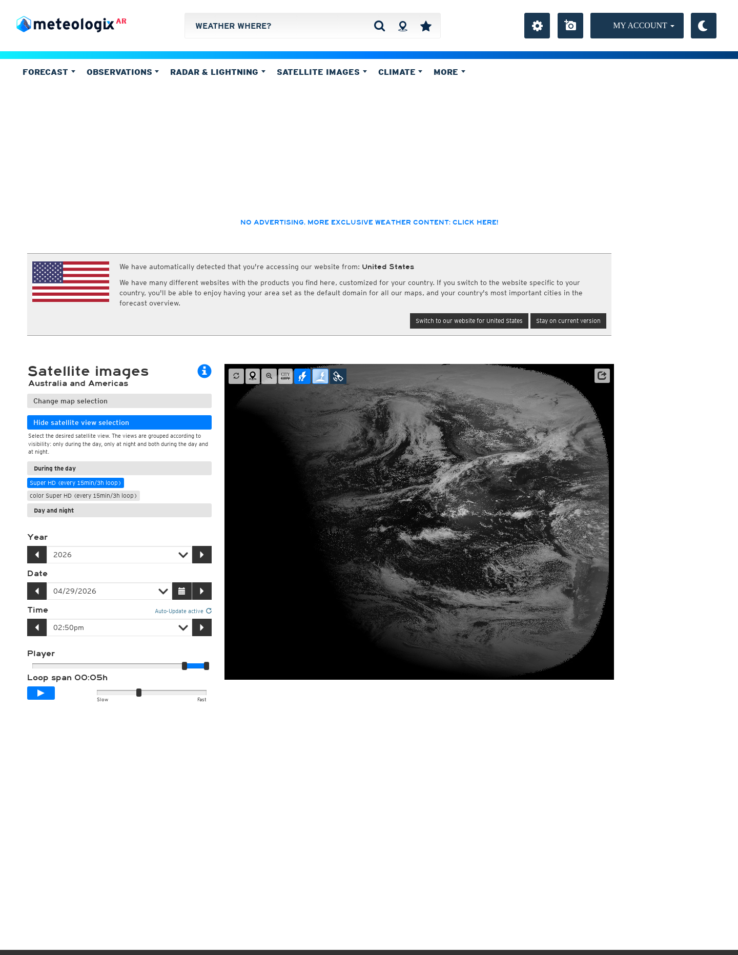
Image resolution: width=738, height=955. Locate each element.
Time (37, 610)
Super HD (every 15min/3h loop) (75, 482)
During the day (55, 468)
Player (41, 653)
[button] (602, 376)
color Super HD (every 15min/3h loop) (83, 495)
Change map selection (70, 401)
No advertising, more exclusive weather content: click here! (369, 222)
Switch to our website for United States (469, 320)
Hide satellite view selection (81, 422)
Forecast (49, 71)
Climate (400, 71)
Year (37, 537)
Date (37, 573)
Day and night (54, 510)
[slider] (206, 666)
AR (121, 21)
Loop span (67, 677)
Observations (123, 71)
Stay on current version (568, 320)
